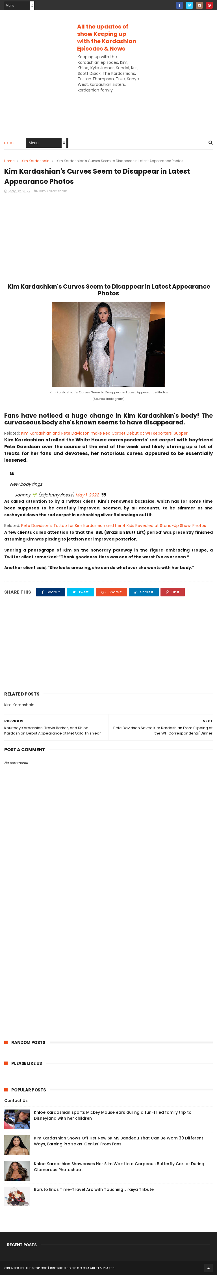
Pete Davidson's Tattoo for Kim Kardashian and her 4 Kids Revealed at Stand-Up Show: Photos (113, 525)
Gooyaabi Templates (95, 1268)
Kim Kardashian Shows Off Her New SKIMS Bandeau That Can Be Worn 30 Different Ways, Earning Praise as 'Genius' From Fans (118, 1141)
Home (9, 143)
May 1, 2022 (87, 495)
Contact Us (16, 1100)
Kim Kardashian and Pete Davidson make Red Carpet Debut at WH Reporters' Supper (104, 433)
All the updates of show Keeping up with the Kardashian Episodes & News (106, 38)
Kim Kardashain (35, 160)
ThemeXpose (36, 1268)
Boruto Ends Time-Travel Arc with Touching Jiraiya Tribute (94, 1189)
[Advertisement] (108, 87)
